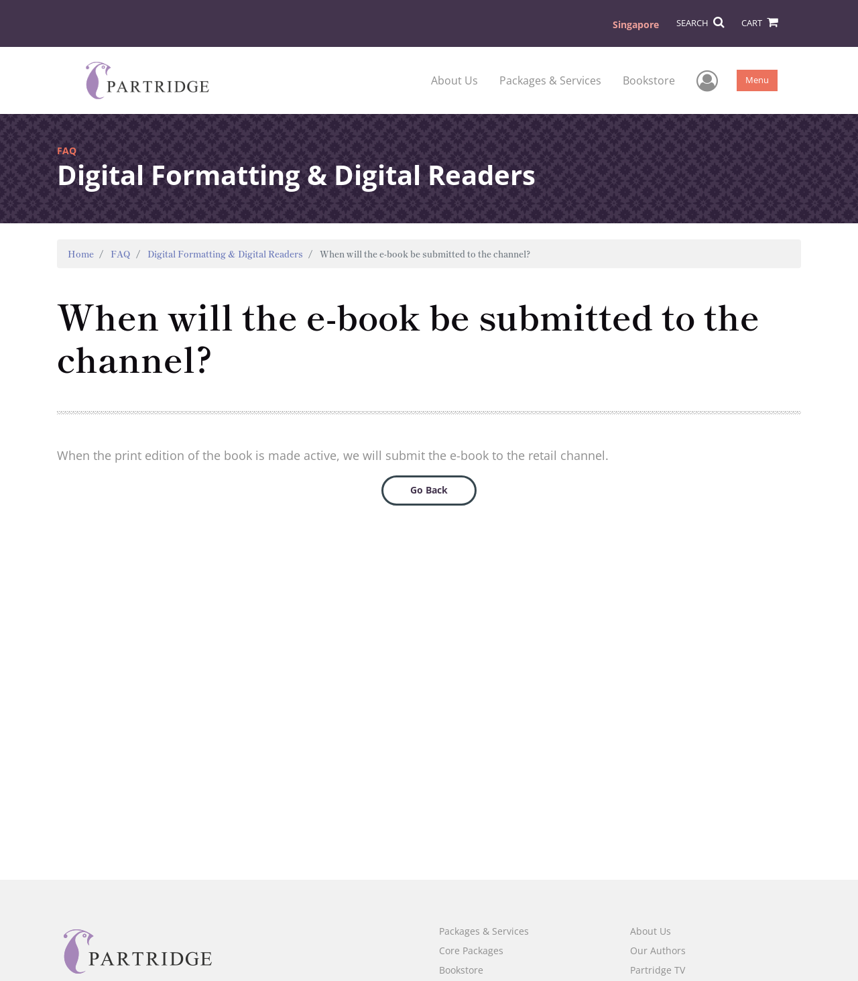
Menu (757, 80)
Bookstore (649, 80)
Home (81, 253)
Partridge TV (657, 970)
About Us (454, 80)
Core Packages (471, 950)
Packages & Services (550, 80)
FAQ (121, 253)
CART (759, 23)
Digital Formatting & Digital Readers (225, 253)
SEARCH (700, 23)
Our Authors (658, 950)
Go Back (429, 489)
